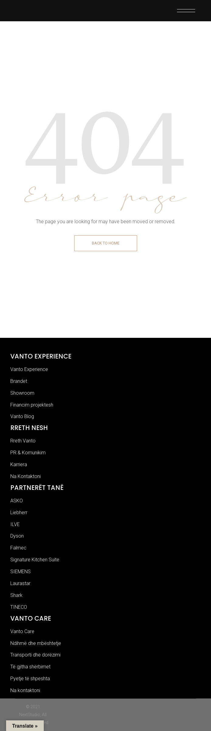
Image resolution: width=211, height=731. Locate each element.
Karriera (18, 464)
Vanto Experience (29, 369)
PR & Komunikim (28, 453)
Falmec (18, 548)
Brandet (18, 381)
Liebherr (18, 512)
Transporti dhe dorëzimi (35, 655)
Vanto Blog (22, 416)
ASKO (16, 501)
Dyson (17, 536)
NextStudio (29, 714)
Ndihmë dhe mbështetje (35, 643)
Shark (16, 595)
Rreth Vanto (23, 441)
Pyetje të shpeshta (30, 678)
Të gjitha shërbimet (30, 667)
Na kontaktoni (25, 690)
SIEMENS (20, 571)
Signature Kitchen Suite (34, 560)
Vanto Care (22, 631)
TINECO (18, 607)
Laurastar (20, 583)
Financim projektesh (31, 405)
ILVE (15, 524)
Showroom (22, 393)
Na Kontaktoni (25, 476)
